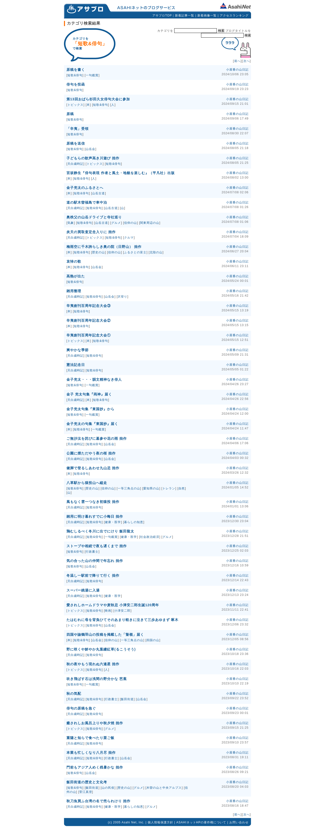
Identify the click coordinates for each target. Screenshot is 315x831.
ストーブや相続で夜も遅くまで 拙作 (96, 546)
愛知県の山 (151, 488)
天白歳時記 (75, 164)
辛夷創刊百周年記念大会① (88, 335)
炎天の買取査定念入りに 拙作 (91, 232)
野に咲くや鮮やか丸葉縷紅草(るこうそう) (101, 649)
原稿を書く (75, 70)
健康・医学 (113, 522)
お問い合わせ (239, 822)
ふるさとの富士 (135, 252)
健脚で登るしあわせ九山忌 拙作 (92, 468)
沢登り (122, 296)
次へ (246, 61)
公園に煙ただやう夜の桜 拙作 (91, 453)
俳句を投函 (75, 84)
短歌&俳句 (74, 75)
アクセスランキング (234, 15)
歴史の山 (98, 252)
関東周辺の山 (149, 223)
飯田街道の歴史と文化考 (86, 782)
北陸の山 (156, 252)
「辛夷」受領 (77, 129)
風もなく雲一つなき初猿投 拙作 (92, 502)
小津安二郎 (122, 610)
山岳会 (90, 149)
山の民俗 (108, 787)
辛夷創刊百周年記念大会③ (88, 306)
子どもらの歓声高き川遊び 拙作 (92, 158)
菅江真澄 (85, 792)
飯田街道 (127, 699)
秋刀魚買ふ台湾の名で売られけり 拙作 (98, 801)
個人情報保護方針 (160, 822)
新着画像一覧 (207, 15)
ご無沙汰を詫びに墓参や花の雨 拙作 (96, 438)
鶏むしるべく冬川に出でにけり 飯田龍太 (100, 531)
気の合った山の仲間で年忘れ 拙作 (94, 561)
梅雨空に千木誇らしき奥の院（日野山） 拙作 (104, 247)
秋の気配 (73, 693)
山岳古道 (98, 193)
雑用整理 (73, 291)
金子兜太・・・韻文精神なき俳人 (94, 379)
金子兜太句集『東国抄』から (90, 409)
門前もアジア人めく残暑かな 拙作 (94, 767)
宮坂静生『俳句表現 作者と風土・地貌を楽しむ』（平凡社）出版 (120, 173)
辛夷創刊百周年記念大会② (88, 320)
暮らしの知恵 (133, 522)
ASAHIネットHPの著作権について (201, 822)
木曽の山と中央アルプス (164, 787)
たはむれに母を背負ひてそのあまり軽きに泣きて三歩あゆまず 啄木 (122, 620)
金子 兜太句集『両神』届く (89, 394)
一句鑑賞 (92, 75)
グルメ (116, 223)
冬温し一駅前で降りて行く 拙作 (92, 575)
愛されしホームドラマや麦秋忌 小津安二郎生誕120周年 (112, 605)
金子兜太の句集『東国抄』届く (92, 424)
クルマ (129, 237)
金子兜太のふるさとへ (84, 188)
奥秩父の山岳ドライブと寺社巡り (94, 217)
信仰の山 (130, 223)
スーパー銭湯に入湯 (83, 590)
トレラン (168, 488)
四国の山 (152, 640)
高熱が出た (75, 276)
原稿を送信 (75, 143)
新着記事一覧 (184, 15)
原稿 (70, 114)
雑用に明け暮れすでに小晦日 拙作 (94, 516)
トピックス (75, 104)
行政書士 (92, 551)
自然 (181, 488)
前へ (237, 61)
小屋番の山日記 (237, 69)
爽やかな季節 (77, 350)
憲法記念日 (75, 365)
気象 (70, 223)
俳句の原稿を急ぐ (81, 708)
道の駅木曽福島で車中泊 (86, 202)
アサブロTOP (162, 15)
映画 (108, 610)
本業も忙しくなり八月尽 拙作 (91, 753)
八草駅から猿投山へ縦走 (86, 483)
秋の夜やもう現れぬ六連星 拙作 (92, 664)
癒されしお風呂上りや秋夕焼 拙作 (94, 723)
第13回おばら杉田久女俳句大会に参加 (98, 99)
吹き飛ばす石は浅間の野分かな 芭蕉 (96, 679)
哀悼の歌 (73, 261)
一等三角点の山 (129, 488)
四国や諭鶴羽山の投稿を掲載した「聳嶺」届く (105, 634)
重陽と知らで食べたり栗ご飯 (90, 738)
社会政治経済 (149, 537)
